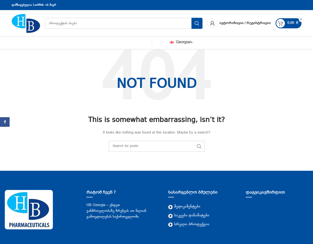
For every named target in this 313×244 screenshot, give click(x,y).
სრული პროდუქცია (188, 224)
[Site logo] (26, 23)
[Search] (157, 146)
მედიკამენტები (184, 206)
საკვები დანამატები (188, 215)
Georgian (181, 42)
